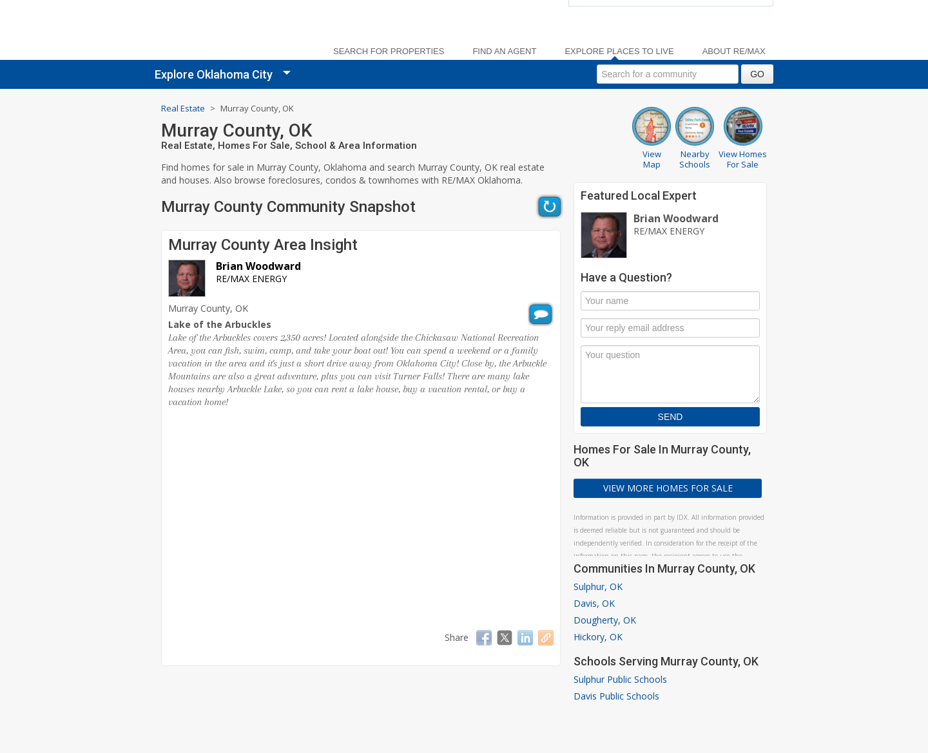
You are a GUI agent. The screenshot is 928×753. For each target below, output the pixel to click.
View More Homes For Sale (668, 488)
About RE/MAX (734, 51)
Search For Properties (388, 51)
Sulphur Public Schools (620, 679)
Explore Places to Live (619, 51)
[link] (232, 32)
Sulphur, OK (598, 586)
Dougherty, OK (605, 620)
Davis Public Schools (616, 696)
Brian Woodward (258, 266)
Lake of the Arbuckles (219, 324)
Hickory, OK (598, 637)
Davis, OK (594, 603)
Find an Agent (504, 51)
